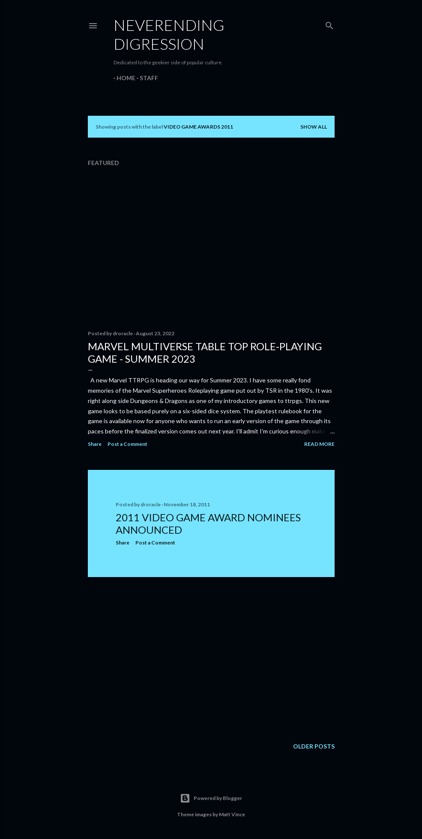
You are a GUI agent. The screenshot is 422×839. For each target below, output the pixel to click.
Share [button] (95, 444)
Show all (313, 126)
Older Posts (314, 746)
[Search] (329, 23)
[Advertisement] (211, 658)
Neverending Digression (169, 34)
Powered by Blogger (211, 798)
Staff (146, 77)
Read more (319, 444)
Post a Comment (127, 444)
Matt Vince (232, 814)
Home (123, 77)
